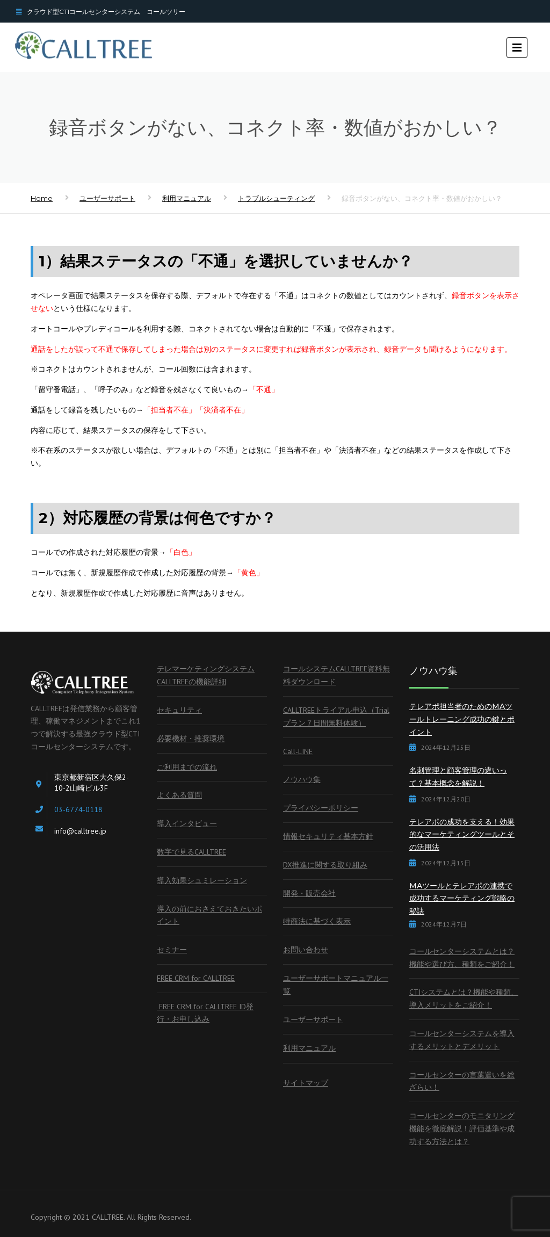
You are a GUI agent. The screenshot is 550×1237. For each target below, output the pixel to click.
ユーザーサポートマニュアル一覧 (335, 984)
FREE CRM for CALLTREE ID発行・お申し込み (205, 1013)
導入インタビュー (187, 823)
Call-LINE (298, 751)
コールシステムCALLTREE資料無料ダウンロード (336, 675)
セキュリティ (179, 710)
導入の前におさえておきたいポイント (209, 915)
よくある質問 (179, 795)
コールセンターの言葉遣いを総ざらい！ (462, 1081)
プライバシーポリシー (320, 808)
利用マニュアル (186, 198)
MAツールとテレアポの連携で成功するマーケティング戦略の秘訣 (462, 898)
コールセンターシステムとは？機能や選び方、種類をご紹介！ (462, 957)
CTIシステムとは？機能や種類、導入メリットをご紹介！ (463, 998)
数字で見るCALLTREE (191, 852)
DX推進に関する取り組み (325, 865)
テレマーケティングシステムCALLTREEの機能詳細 (206, 675)
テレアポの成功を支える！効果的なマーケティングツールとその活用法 (462, 834)
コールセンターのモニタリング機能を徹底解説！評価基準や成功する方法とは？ (462, 1128)
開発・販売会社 (309, 893)
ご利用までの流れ (187, 767)
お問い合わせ (305, 949)
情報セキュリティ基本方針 (328, 836)
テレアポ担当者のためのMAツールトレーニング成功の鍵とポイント (462, 719)
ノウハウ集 (302, 779)
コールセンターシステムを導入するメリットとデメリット (462, 1040)
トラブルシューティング (276, 198)
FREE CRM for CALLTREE (196, 978)
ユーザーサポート (107, 198)
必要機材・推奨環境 (191, 738)
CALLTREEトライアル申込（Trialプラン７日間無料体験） (336, 716)
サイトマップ (305, 1083)
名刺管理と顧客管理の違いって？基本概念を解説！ (458, 776)
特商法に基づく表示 (317, 921)
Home (42, 198)
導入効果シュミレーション (202, 880)
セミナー (172, 949)
